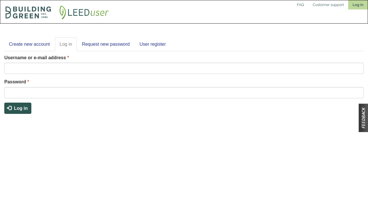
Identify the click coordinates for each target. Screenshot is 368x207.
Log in (357, 5)
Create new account (29, 44)
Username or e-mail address (36, 57)
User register (152, 44)
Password (16, 81)
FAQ (300, 5)
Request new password (106, 44)
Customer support (328, 5)
